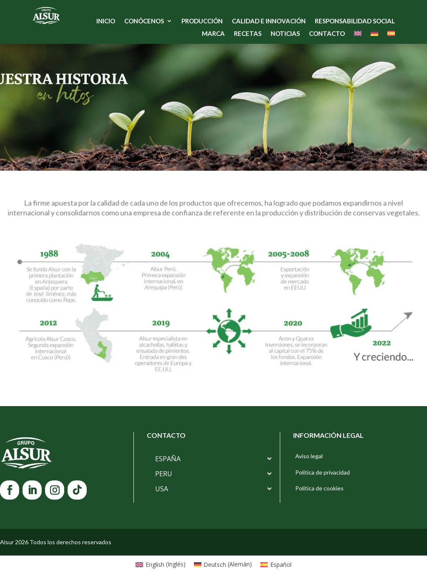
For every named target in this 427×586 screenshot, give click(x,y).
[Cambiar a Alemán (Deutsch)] (223, 564)
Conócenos (144, 21)
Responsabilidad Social (355, 21)
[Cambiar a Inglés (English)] (160, 564)
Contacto (327, 33)
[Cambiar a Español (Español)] (276, 564)
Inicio (105, 21)
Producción (202, 21)
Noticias (285, 33)
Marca (213, 33)
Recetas (247, 33)
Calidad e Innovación (269, 21)
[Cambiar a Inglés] (358, 35)
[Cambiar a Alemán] (374, 35)
